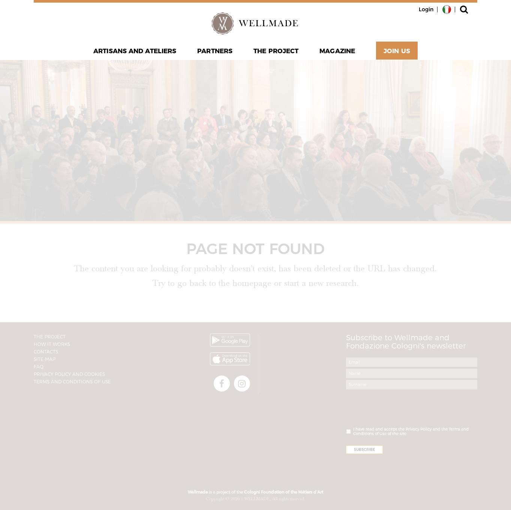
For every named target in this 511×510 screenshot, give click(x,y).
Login (426, 9)
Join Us (397, 51)
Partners (214, 51)
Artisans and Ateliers (134, 51)
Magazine (337, 51)
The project (275, 51)
